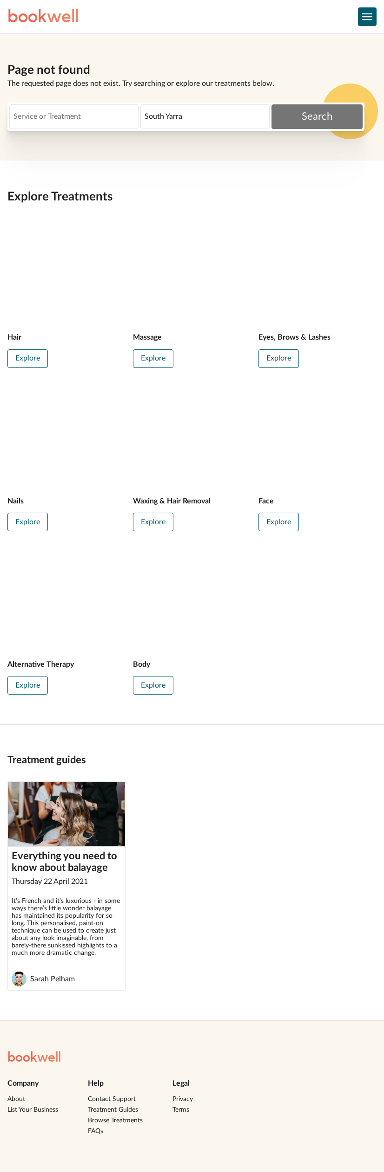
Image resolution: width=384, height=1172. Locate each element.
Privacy (182, 1099)
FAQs (95, 1131)
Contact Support (112, 1099)
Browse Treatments (115, 1120)
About (16, 1099)
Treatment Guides (113, 1110)
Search (317, 116)
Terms (180, 1110)
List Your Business (32, 1110)
